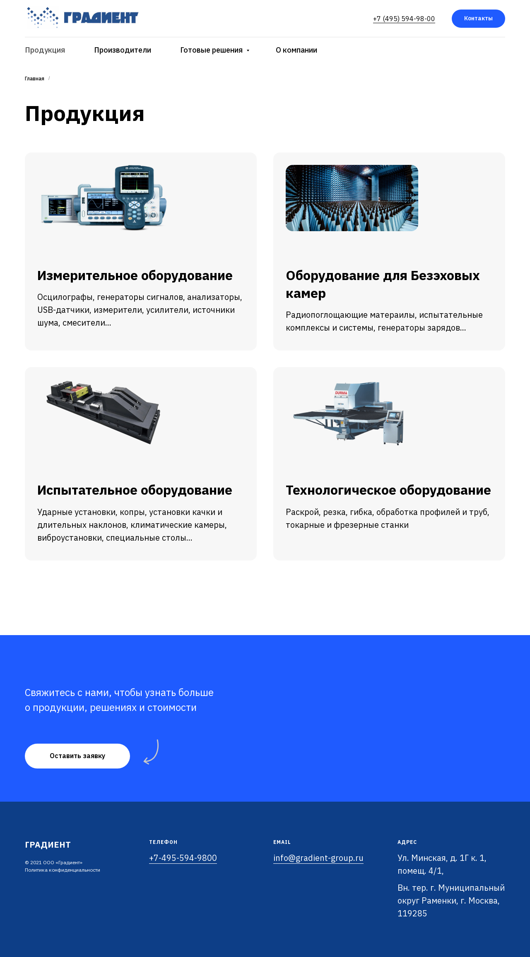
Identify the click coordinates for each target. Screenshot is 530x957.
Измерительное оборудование (135, 275)
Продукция (45, 50)
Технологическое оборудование (388, 489)
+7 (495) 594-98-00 (404, 19)
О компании (296, 50)
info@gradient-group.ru (318, 857)
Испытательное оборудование (134, 489)
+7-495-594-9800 (183, 857)
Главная (34, 78)
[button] (77, 756)
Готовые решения (212, 50)
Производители (122, 50)
